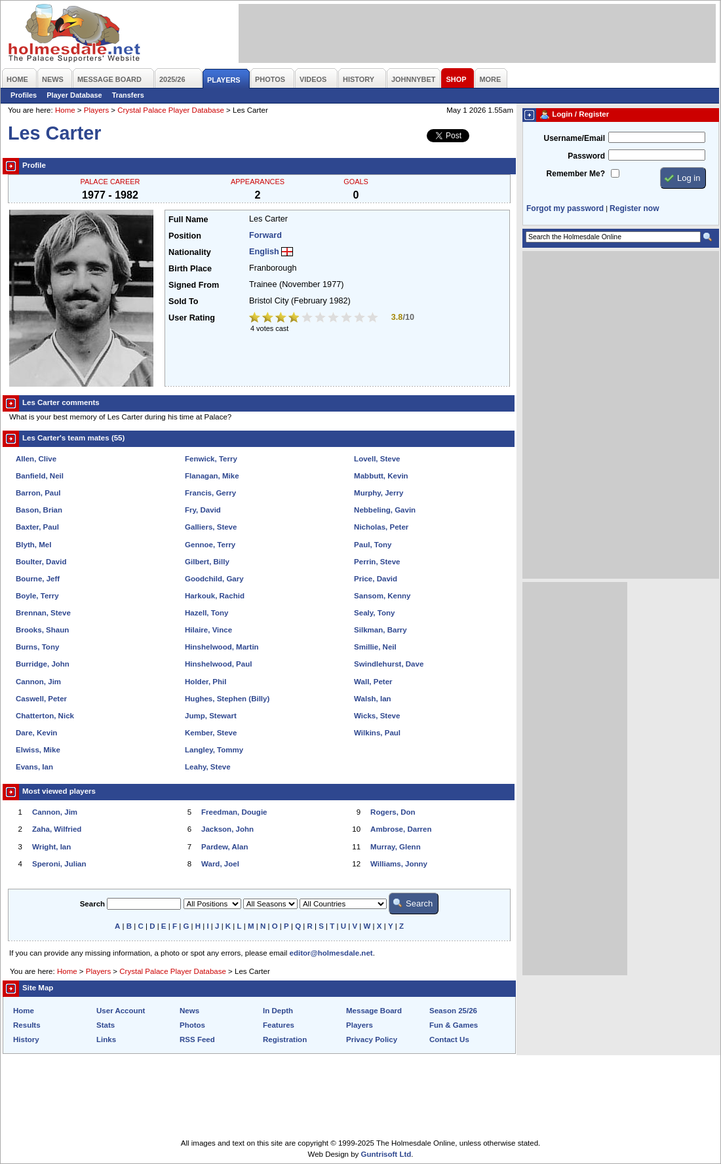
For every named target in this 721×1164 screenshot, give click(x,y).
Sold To (183, 301)
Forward (265, 235)
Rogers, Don (392, 812)
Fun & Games (453, 1025)
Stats (105, 1025)
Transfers (128, 95)
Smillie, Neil (375, 647)
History (26, 1039)
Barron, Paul (38, 493)
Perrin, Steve (377, 562)
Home (65, 110)
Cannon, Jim (38, 682)
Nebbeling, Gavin (385, 510)
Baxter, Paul (37, 527)
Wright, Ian (51, 847)
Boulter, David (41, 562)
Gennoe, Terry (210, 545)
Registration (285, 1039)
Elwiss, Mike (38, 750)
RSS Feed (197, 1039)
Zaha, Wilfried (56, 829)
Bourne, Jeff (38, 579)
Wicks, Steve (377, 716)
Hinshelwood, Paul (218, 664)
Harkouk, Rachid (214, 596)
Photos (192, 1025)
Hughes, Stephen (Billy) (227, 699)
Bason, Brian (39, 510)
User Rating (191, 317)
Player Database (74, 95)
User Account (120, 1011)
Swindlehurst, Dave (388, 664)
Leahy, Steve (208, 767)
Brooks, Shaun (42, 630)
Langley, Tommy (214, 750)
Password (586, 156)
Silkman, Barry (380, 630)
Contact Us (449, 1039)
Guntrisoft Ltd (386, 1154)
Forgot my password (565, 208)
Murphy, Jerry (378, 493)
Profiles (23, 95)
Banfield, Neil (40, 476)
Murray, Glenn (395, 847)
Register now (634, 208)
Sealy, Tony (374, 613)
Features (278, 1025)
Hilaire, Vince (208, 630)
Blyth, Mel (33, 545)
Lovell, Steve (377, 459)
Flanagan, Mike (212, 476)
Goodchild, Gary (214, 579)
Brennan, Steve (43, 613)
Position (184, 236)
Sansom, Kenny (382, 596)
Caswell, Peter (41, 699)
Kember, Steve (211, 733)
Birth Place (190, 268)
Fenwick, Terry (211, 459)
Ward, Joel (220, 864)
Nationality (189, 252)
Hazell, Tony (206, 613)
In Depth (278, 1011)
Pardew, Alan (224, 847)
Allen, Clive (36, 459)
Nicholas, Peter (381, 527)
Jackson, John (227, 829)
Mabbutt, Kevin (381, 476)
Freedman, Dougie (234, 812)
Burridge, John (42, 664)
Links (106, 1039)
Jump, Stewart (211, 716)
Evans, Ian (34, 767)
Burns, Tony (37, 647)
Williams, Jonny (398, 864)
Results (27, 1025)
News (189, 1011)
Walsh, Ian (372, 699)
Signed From (193, 285)
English (264, 251)
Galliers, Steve (211, 527)
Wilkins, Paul (377, 733)
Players (96, 110)
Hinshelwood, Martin (222, 647)
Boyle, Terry (37, 596)
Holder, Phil (205, 682)
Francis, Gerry (210, 493)
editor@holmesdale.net (331, 953)
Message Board (374, 1011)
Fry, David (203, 510)
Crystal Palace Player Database (170, 110)
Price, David (375, 579)
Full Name (188, 219)
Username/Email (574, 138)
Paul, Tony (372, 545)
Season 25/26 (453, 1011)
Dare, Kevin (36, 733)
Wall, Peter (373, 682)
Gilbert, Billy (207, 562)
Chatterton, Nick (45, 716)
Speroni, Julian (59, 864)
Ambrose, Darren (400, 829)
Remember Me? (576, 173)
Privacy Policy (371, 1039)
